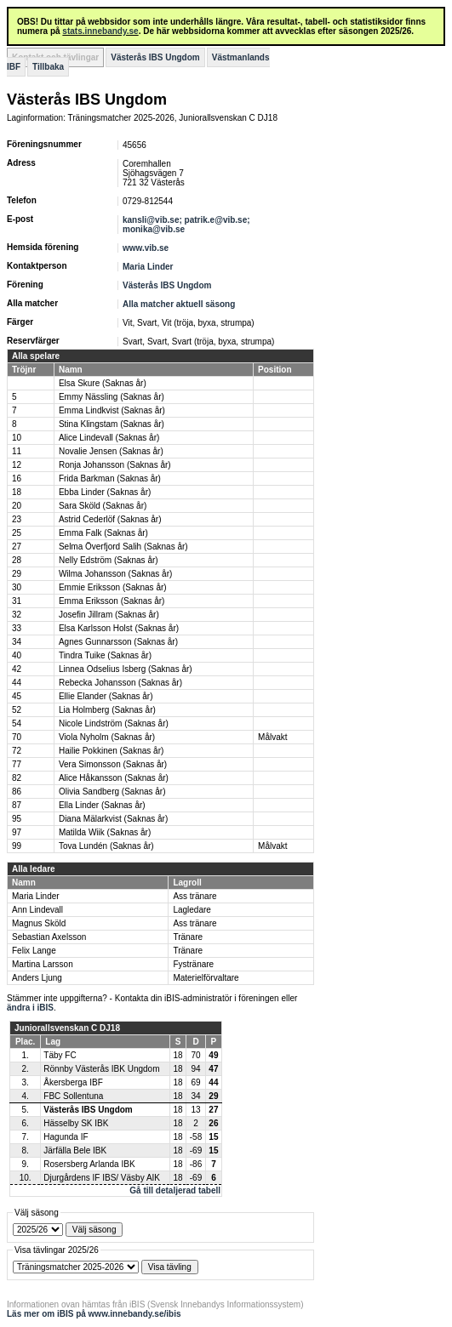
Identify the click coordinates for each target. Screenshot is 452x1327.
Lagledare (191, 909)
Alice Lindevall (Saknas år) (109, 437)
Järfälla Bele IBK (74, 1150)
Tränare (188, 937)
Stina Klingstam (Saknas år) (111, 424)
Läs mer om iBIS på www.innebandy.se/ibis (94, 1313)
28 (16, 560)
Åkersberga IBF (72, 1082)
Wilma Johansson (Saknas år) (115, 573)
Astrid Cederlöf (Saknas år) (110, 519)
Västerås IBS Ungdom (155, 57)
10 (16, 437)
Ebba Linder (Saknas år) (105, 492)
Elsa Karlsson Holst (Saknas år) (119, 628)
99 (16, 846)
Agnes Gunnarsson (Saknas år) (118, 641)
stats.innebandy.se (100, 31)
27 (16, 546)
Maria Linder (148, 266)
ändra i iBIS (30, 1007)
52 (16, 710)
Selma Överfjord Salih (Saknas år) (123, 546)
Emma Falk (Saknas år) (103, 533)
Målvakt (272, 737)
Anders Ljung (37, 977)
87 (16, 805)
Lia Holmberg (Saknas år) (107, 710)
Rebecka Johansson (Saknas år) (120, 682)
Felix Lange (34, 950)
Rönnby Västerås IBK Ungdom (101, 1069)
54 (16, 723)
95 (16, 818)
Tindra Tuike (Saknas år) (105, 655)
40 (16, 655)
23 (16, 519)
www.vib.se (146, 248)
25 (16, 533)
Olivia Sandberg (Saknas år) (112, 791)
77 (16, 764)
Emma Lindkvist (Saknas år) (112, 410)
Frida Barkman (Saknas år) (110, 478)
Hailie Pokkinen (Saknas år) (111, 750)
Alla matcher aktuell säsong (179, 304)
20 (16, 505)
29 (16, 573)
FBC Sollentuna (73, 1096)
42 (16, 669)
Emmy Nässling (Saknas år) (111, 397)
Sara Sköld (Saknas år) (102, 505)
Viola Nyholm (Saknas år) (107, 737)
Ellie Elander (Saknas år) (106, 696)
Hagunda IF (65, 1137)
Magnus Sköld (39, 923)
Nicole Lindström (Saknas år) (114, 723)
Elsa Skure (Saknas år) (102, 383)
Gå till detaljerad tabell (174, 1190)
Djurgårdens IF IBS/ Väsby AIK (101, 1177)
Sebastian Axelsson (49, 937)
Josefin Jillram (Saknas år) (109, 614)
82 (16, 778)
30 (16, 587)
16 (16, 478)
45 (16, 696)
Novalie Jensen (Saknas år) (111, 451)
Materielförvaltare (205, 977)
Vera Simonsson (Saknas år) (113, 764)
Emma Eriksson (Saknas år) (111, 601)
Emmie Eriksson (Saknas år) (113, 587)
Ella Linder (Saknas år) (102, 805)
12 (16, 465)
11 (16, 451)
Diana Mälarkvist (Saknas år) (113, 818)
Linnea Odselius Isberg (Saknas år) (125, 669)
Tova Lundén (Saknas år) (106, 846)
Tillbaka (48, 66)
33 (16, 628)
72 (16, 750)
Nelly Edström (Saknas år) (108, 560)
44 (16, 682)
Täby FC (59, 1055)
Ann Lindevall (37, 909)
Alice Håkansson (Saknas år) (114, 778)
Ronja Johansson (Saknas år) (115, 465)
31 (16, 601)
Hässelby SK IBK (75, 1123)
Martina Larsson (42, 964)
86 (16, 791)
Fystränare (193, 964)
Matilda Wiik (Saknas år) (105, 832)
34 (16, 641)
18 (16, 492)
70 (16, 737)
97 (16, 832)
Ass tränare (194, 896)
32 (16, 614)
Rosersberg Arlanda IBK (88, 1164)
